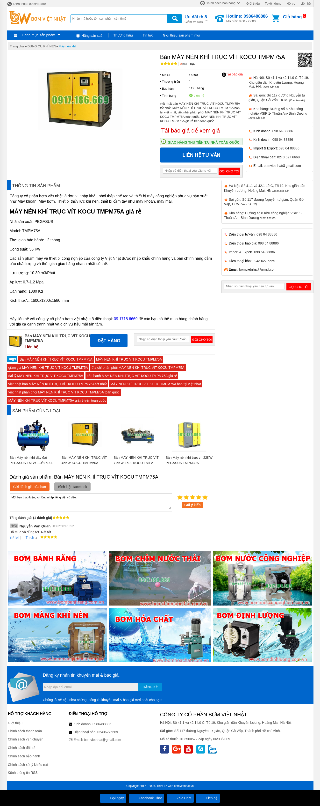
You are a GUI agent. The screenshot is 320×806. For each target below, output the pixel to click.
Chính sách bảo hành (24, 756)
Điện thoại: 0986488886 (27, 4)
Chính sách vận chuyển (25, 739)
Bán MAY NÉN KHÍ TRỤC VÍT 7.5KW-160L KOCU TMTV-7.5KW (136, 463)
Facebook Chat (146, 798)
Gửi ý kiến (192, 505)
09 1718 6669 (125, 319)
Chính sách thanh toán (25, 731)
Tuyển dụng (273, 3)
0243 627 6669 (288, 157)
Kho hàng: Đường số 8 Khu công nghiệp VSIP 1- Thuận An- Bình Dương (278, 113)
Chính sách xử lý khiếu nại (28, 765)
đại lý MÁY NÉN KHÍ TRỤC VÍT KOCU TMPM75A (45, 376)
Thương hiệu (123, 35)
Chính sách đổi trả (22, 748)
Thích (28, 538)
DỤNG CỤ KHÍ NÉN (42, 46)
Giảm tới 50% (196, 19)
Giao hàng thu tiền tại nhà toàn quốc (204, 142)
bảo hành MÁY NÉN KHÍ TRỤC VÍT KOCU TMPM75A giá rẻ (132, 376)
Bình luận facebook (72, 487)
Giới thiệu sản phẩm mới (181, 35)
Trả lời (14, 538)
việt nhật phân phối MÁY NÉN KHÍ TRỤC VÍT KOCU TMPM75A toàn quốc (64, 392)
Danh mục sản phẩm (38, 35)
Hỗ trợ (290, 3)
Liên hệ (305, 3)
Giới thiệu (253, 3)
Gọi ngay (113, 798)
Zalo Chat (180, 798)
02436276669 (107, 732)
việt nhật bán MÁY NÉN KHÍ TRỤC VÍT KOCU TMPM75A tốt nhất (57, 384)
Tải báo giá (232, 74)
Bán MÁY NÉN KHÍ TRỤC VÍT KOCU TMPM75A (56, 359)
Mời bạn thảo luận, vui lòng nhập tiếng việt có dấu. (91, 502)
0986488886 (101, 724)
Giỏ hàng (292, 17)
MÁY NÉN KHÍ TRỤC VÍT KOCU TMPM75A (129, 359)
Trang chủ (17, 46)
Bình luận (187, 64)
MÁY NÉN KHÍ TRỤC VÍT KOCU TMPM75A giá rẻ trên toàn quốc (57, 400)
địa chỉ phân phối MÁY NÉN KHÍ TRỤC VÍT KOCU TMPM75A (138, 368)
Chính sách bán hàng (220, 3)
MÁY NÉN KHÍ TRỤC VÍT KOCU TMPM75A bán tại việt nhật (155, 384)
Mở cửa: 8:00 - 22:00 (247, 18)
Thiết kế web (165, 786)
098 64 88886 (282, 131)
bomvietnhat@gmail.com (282, 166)
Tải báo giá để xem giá (190, 130)
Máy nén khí (67, 46)
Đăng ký (150, 687)
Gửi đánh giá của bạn (29, 487)
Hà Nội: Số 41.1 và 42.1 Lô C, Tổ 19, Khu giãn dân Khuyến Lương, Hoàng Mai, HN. (279, 82)
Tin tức (148, 35)
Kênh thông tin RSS (23, 773)
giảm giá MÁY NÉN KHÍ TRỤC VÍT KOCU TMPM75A (48, 368)
